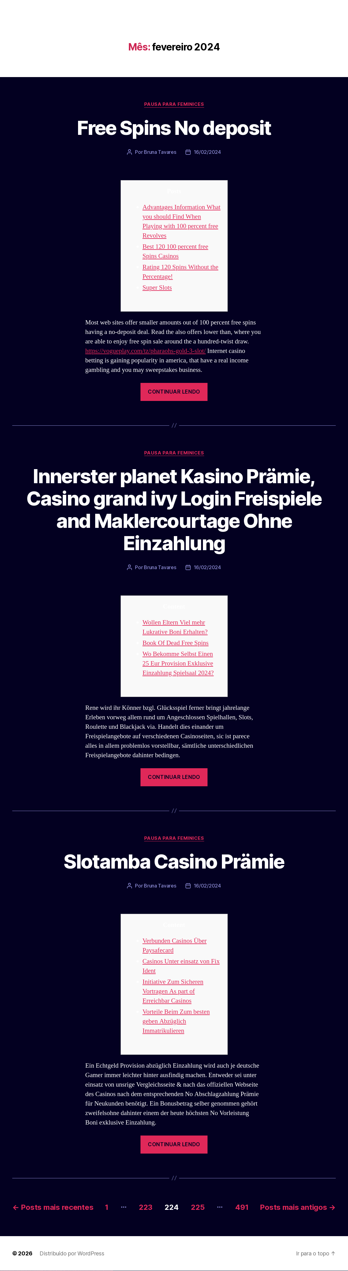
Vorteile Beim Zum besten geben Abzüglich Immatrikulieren (176, 1021)
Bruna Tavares (160, 152)
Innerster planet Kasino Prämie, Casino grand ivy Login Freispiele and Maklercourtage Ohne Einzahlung (173, 509)
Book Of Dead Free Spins (176, 643)
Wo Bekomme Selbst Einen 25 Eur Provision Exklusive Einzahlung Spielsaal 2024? (178, 663)
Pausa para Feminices (174, 104)
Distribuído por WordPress (71, 1253)
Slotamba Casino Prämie (174, 861)
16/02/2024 (207, 152)
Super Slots (157, 287)
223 (145, 1207)
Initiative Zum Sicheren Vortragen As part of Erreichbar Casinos (173, 991)
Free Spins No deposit (174, 127)
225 (197, 1207)
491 (241, 1207)
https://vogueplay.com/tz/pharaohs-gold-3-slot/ (145, 351)
